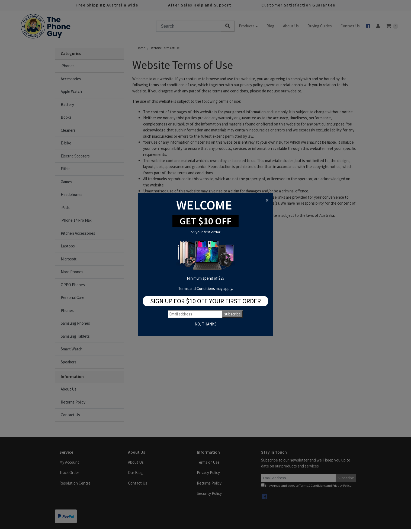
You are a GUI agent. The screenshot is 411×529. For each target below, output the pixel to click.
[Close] (267, 200)
